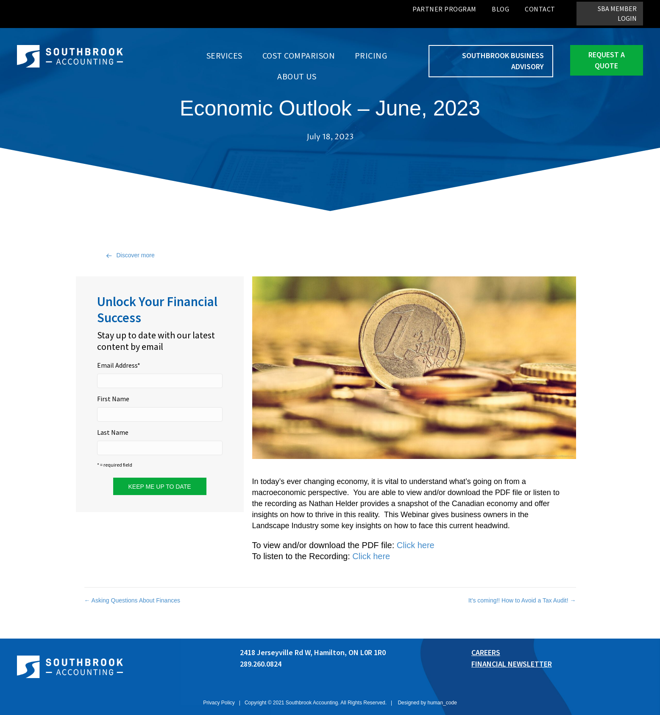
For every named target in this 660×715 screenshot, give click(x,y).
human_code (442, 703)
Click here (415, 545)
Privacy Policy (219, 703)
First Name (113, 398)
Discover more (136, 255)
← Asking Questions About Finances (132, 600)
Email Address (118, 365)
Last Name (112, 432)
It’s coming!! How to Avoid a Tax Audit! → (522, 600)
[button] (609, 13)
